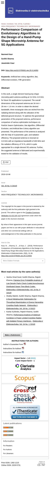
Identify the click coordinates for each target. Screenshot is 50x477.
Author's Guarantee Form (13, 344)
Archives (10, 24)
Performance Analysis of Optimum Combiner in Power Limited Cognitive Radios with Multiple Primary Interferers (24, 318)
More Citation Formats (11, 261)
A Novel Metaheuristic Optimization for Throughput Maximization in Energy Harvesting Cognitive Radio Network (24, 302)
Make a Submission (12, 335)
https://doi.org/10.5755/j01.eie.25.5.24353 (21, 70)
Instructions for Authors (12, 349)
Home (3, 24)
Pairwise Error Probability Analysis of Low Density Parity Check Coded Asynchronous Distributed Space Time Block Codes (25, 283)
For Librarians (8, 453)
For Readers (7, 446)
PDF (7, 162)
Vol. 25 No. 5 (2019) (22, 24)
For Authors (7, 449)
